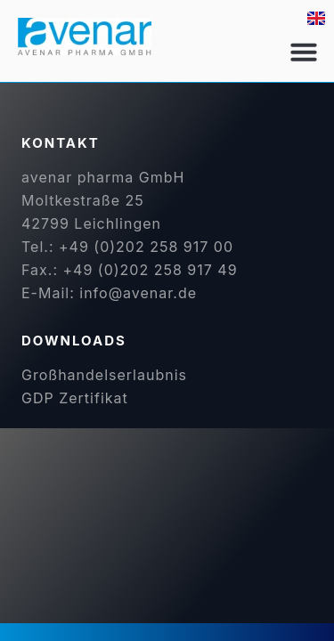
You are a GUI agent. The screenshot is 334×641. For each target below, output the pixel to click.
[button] (303, 51)
